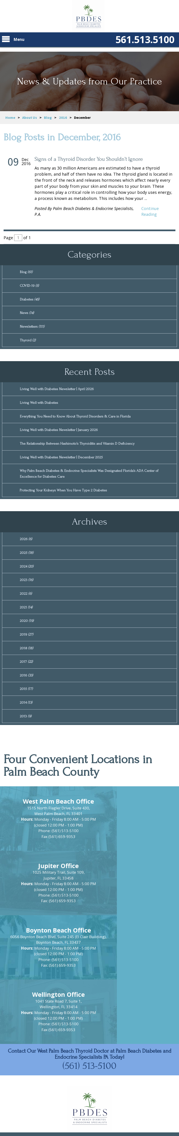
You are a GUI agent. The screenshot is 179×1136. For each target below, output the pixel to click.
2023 (27, 592)
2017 (26, 678)
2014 (26, 721)
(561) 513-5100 (89, 971)
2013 (26, 736)
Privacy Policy (102, 1103)
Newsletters (33, 329)
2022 (26, 607)
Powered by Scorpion (89, 1124)
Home (10, 117)
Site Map (71, 1103)
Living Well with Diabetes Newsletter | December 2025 (65, 465)
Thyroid (28, 344)
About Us (29, 117)
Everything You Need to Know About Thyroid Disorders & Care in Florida (81, 422)
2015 (26, 707)
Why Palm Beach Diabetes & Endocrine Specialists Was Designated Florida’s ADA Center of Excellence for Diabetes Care (96, 482)
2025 (27, 564)
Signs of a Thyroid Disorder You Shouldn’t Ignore (89, 159)
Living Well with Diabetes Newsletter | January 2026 (63, 436)
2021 (26, 621)
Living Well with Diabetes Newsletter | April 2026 (60, 393)
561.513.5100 (138, 42)
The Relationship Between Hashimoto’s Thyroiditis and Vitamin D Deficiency (85, 451)
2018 (27, 664)
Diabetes (30, 301)
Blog (48, 117)
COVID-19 (30, 286)
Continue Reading (150, 211)
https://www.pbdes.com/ (89, 1091)
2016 (63, 117)
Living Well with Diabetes (41, 408)
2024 (27, 578)
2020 (27, 635)
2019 (27, 650)
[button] (89, 1047)
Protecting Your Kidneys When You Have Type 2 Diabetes (67, 500)
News (27, 315)
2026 (26, 549)
